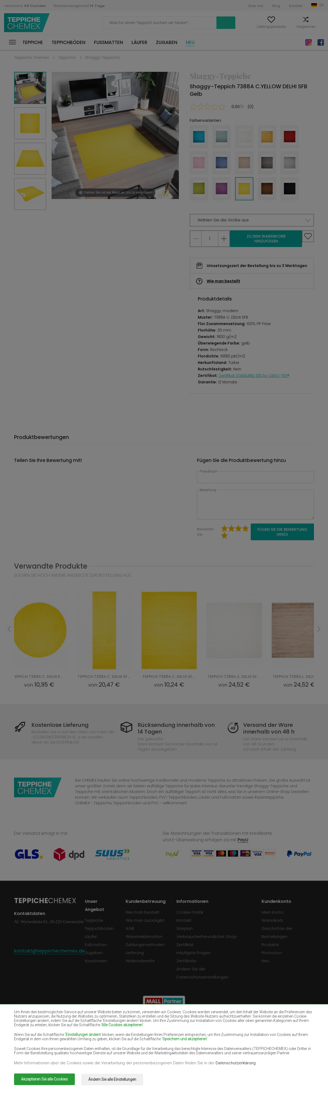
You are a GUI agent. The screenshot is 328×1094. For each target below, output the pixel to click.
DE (322, 5)
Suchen (186, 22)
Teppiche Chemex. (64, 1076)
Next (24, 217)
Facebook (320, 42)
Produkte (270, 944)
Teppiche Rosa (148, 1046)
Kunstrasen (97, 961)
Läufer (139, 42)
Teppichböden (68, 42)
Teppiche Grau (208, 1046)
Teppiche (32, 42)
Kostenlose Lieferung (61, 725)
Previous (36, 217)
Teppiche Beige (28, 1022)
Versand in (25, 5)
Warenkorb (315, 26)
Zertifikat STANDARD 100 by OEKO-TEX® (254, 375)
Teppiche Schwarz (31, 1030)
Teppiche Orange (90, 1046)
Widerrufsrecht (141, 961)
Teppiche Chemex (28, 23)
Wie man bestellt (223, 281)
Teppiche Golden (90, 1054)
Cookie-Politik (191, 912)
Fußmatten (108, 42)
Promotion (272, 952)
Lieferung (136, 952)
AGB (131, 928)
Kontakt (295, 5)
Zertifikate (187, 961)
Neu (190, 42)
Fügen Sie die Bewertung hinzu (282, 532)
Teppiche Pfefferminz (274, 1038)
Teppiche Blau (27, 1046)
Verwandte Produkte (50, 566)
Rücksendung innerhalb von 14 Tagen (176, 728)
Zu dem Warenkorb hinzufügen (266, 239)
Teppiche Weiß (88, 1022)
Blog (276, 5)
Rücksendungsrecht (79, 5)
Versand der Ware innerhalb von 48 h (267, 728)
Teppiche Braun (149, 1022)
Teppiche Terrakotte (273, 1046)
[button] (252, 220)
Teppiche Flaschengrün (276, 1022)
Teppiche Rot (86, 1030)
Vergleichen (286, 26)
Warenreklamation (145, 936)
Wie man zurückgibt (146, 920)
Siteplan (186, 928)
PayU (242, 840)
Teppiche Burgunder (213, 1022)
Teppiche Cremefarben (96, 1038)
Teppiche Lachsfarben (35, 1038)
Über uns (255, 5)
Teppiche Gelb (208, 1038)
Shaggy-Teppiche (102, 57)
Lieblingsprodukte (251, 26)
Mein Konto (218, 26)
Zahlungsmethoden (146, 944)
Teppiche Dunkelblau (214, 1030)
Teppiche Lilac (147, 1038)
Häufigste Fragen (195, 952)
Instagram (308, 42)
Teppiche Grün (28, 1054)
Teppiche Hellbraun (272, 1030)
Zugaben (166, 42)
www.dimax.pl (300, 1076)
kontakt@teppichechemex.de (50, 950)
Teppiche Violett (149, 1030)
